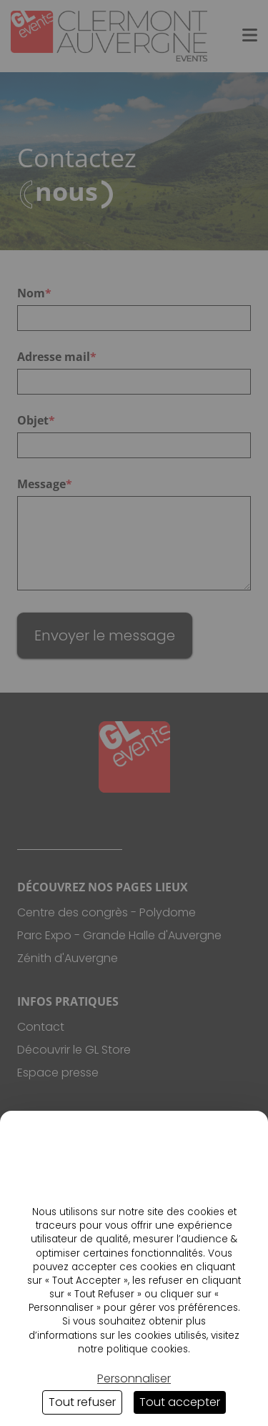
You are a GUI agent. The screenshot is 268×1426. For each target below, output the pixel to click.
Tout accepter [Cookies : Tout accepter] (179, 1402)
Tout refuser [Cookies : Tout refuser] (82, 1402)
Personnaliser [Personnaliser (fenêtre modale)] (134, 1378)
